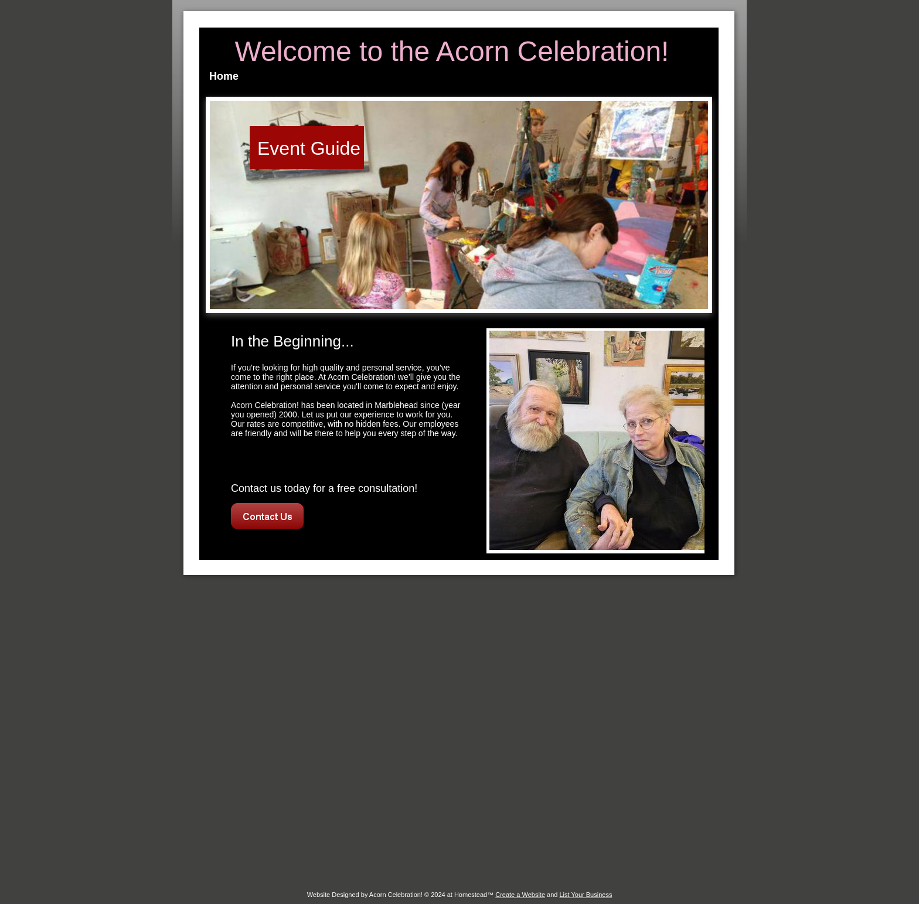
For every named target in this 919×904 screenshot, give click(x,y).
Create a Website (520, 894)
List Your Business (585, 894)
